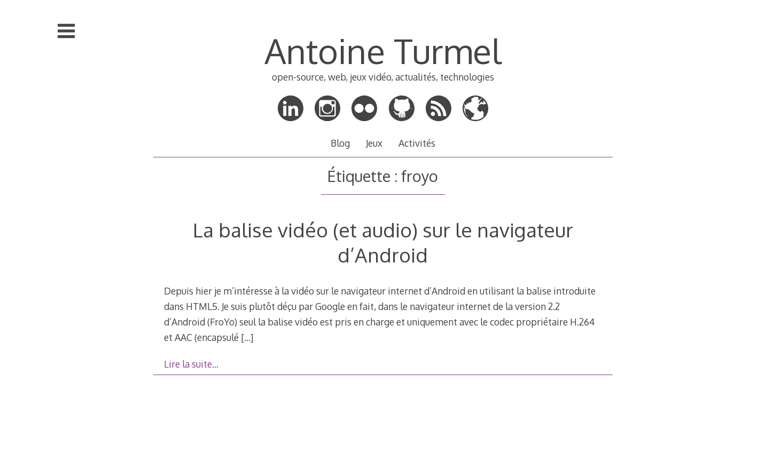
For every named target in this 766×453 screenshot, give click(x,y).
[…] (247, 337)
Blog (340, 143)
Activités (416, 143)
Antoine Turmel (382, 50)
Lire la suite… (191, 364)
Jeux (374, 143)
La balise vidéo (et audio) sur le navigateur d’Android (383, 242)
